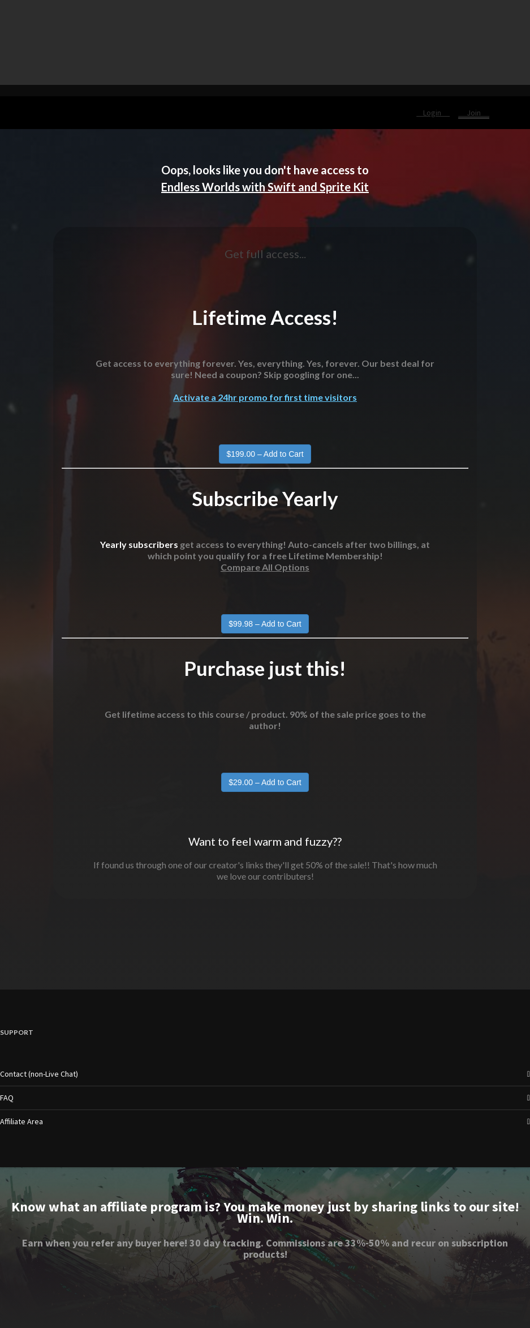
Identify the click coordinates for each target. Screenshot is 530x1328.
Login (433, 113)
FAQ (7, 1098)
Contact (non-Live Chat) (39, 1074)
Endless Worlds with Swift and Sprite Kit (265, 187)
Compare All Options (265, 567)
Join (473, 113)
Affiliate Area (21, 1121)
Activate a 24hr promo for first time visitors (265, 397)
